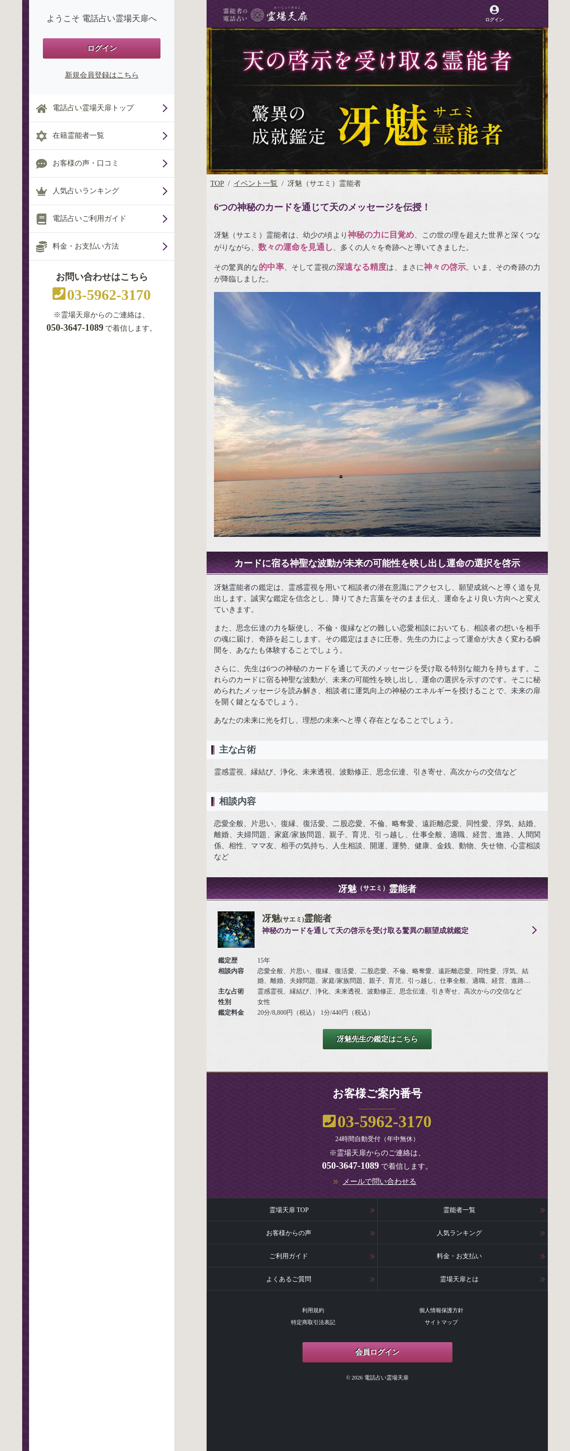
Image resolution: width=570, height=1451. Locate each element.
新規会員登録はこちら (102, 75)
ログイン (102, 48)
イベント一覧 (255, 183)
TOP (217, 183)
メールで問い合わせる (379, 1181)
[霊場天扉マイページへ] (494, 13)
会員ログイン (377, 1352)
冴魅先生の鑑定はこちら (377, 1039)
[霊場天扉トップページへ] (265, 14)
